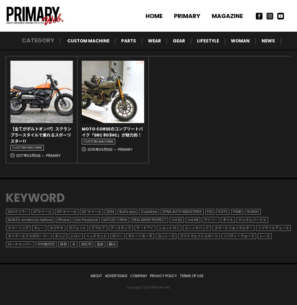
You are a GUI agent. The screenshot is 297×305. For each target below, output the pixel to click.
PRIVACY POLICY (163, 275)
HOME (154, 16)
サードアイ (144, 227)
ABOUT (96, 275)
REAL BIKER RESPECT (149, 219)
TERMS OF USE (192, 275)
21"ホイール (42, 211)
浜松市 (86, 244)
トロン (75, 236)
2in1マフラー (18, 211)
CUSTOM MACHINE (88, 41)
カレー (39, 227)
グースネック (121, 227)
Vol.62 (176, 219)
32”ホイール (91, 211)
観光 (112, 244)
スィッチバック (197, 227)
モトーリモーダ (140, 236)
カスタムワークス (252, 219)
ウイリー (211, 219)
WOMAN (240, 41)
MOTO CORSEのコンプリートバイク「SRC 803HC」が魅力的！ (112, 132)
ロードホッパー (20, 244)
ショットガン (169, 227)
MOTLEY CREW (115, 219)
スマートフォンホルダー (233, 227)
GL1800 (253, 211)
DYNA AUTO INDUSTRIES (182, 211)
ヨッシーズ (166, 236)
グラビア (98, 227)
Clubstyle (149, 211)
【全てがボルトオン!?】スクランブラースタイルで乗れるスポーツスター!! (40, 135)
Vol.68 (192, 219)
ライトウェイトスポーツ (199, 236)
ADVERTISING (116, 275)
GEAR (179, 41)
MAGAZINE (227, 16)
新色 (63, 244)
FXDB (237, 211)
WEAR (154, 41)
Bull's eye (127, 211)
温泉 (100, 244)
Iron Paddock (86, 219)
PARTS (128, 41)
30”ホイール (67, 211)
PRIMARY (187, 16)
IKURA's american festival (30, 219)
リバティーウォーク (238, 236)
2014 (110, 211)
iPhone (63, 219)
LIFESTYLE (208, 41)
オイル (228, 219)
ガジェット (77, 227)
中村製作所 (46, 244)
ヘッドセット (96, 236)
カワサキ (57, 227)
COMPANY (138, 275)
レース (265, 236)
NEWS (268, 41)
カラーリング (18, 227)
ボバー (117, 236)
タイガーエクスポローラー (29, 236)
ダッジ (60, 236)
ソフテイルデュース (273, 227)
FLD (210, 211)
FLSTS (223, 211)
